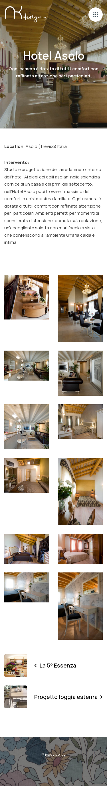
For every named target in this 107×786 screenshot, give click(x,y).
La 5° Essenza (55, 665)
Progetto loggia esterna (68, 697)
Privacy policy (53, 754)
